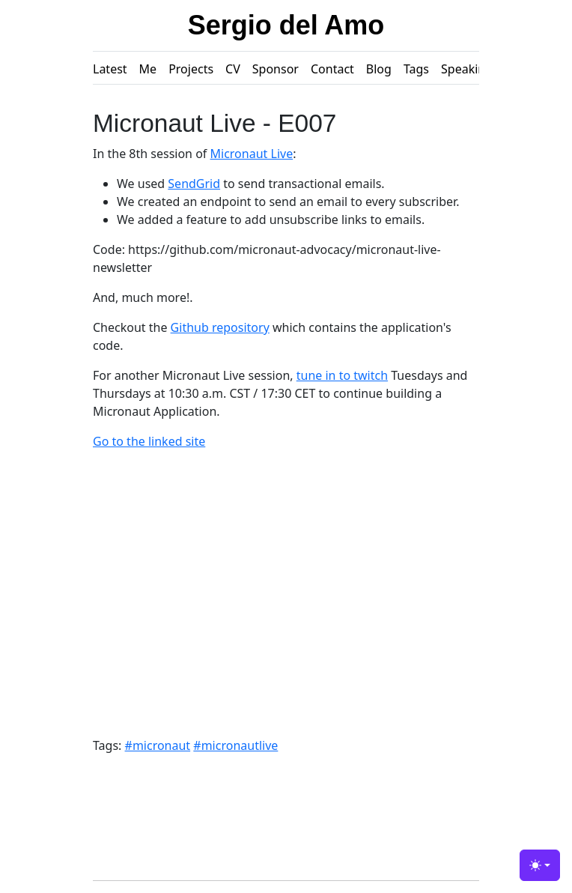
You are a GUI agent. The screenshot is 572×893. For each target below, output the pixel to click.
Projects (190, 69)
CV (232, 69)
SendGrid (194, 183)
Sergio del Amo (286, 25)
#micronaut (158, 745)
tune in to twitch (342, 375)
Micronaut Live (251, 153)
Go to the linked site (149, 441)
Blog (379, 69)
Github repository (220, 327)
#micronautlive (235, 745)
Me (148, 69)
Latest (110, 69)
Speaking (467, 69)
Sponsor (275, 69)
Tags (416, 69)
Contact (332, 69)
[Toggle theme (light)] (540, 865)
